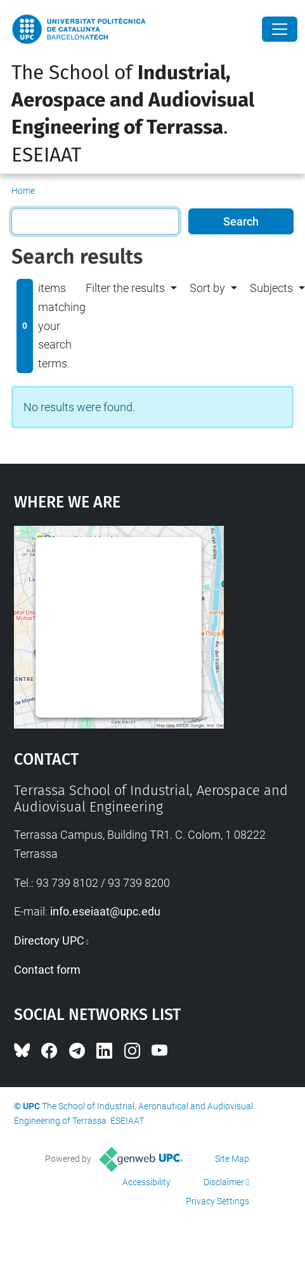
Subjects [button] (271, 288)
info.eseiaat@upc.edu (105, 911)
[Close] (279, 29)
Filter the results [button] (125, 288)
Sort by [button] (207, 288)
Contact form (47, 969)
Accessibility (146, 1182)
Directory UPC (49, 940)
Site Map (232, 1159)
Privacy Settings (217, 1201)
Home (23, 191)
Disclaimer (224, 1182)
